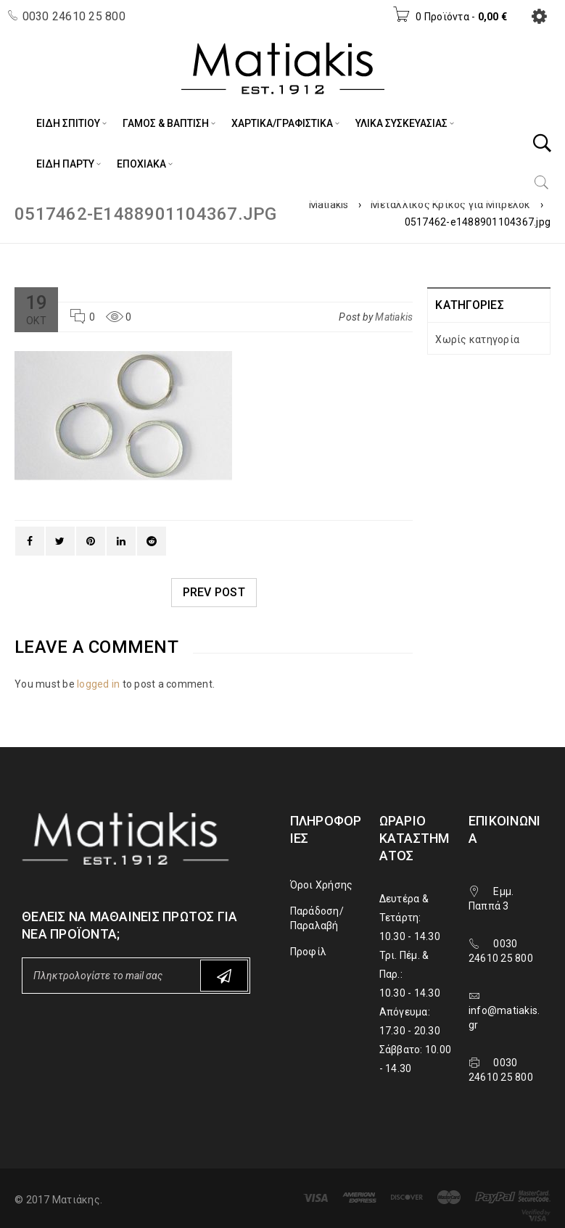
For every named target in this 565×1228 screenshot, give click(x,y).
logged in (98, 684)
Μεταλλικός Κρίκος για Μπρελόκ (450, 204)
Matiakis (329, 204)
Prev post (214, 592)
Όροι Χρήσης (321, 885)
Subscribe (224, 976)
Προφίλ (308, 951)
